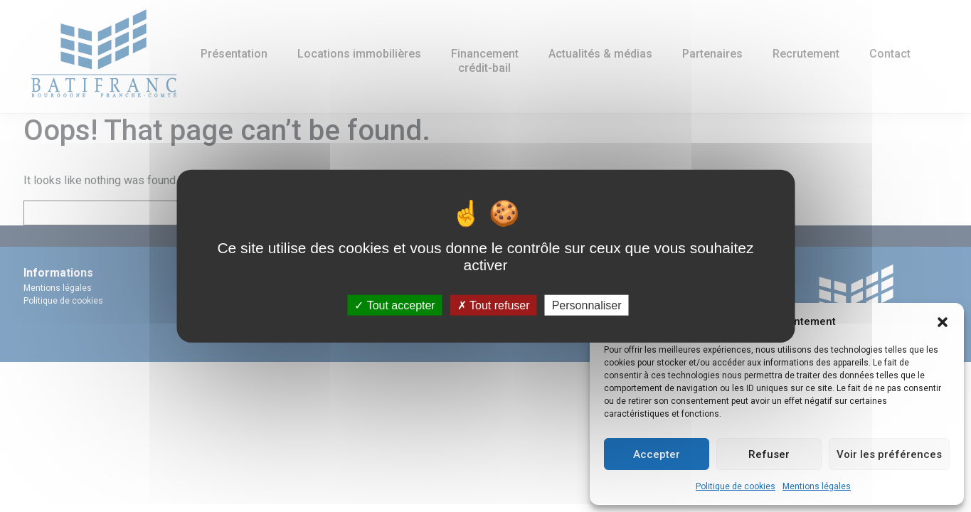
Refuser (769, 454)
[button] (942, 321)
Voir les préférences (889, 454)
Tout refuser (493, 305)
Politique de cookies (735, 486)
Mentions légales (816, 486)
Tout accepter (394, 305)
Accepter (656, 454)
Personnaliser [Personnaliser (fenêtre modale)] (587, 305)
